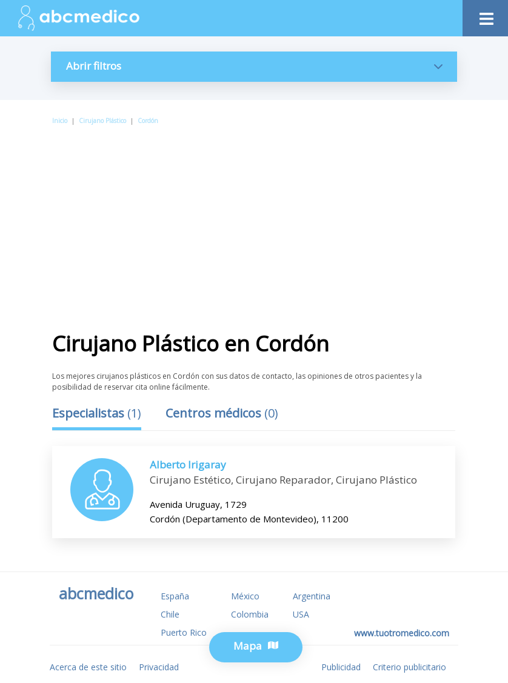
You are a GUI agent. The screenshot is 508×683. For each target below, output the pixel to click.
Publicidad (341, 667)
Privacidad (159, 667)
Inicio (59, 120)
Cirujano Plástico (102, 120)
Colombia (250, 614)
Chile (170, 614)
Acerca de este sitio (88, 667)
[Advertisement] (260, 217)
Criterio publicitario (409, 667)
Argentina (311, 596)
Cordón (148, 120)
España (175, 596)
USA (301, 614)
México (245, 596)
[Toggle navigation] (485, 15)
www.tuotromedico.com (401, 633)
